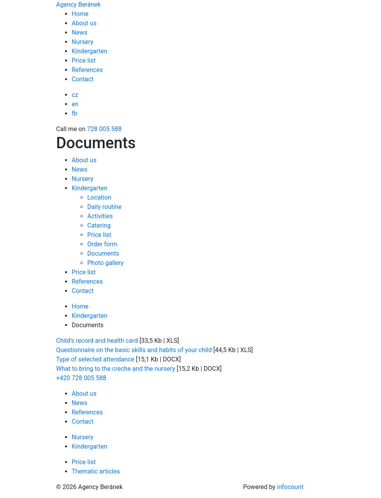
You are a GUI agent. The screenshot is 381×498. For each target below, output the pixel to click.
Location (99, 197)
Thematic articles (96, 471)
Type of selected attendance (95, 359)
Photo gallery (105, 263)
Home (80, 14)
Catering (99, 225)
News (79, 32)
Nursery (82, 42)
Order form (102, 244)
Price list (84, 60)
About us (84, 23)
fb (75, 113)
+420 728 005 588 (81, 378)
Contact (82, 79)
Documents (103, 253)
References (87, 70)
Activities (100, 216)
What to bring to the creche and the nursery (115, 368)
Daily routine (104, 206)
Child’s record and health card (97, 340)
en (75, 104)
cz (75, 94)
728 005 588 (104, 129)
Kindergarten (90, 51)
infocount (290, 487)
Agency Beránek (78, 4)
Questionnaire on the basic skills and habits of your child (134, 350)
